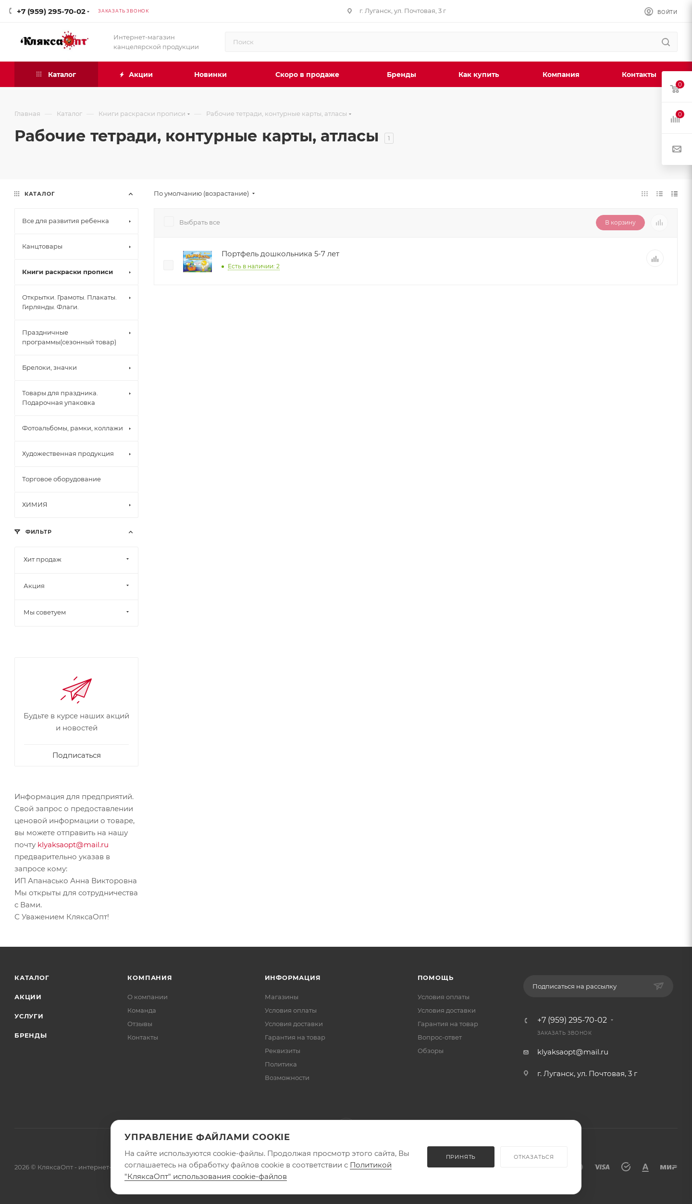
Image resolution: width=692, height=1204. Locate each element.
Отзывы (139, 1024)
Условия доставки (294, 1024)
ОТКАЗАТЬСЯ (534, 1157)
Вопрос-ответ (440, 1037)
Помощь (436, 977)
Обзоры (431, 1050)
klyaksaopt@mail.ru (73, 844)
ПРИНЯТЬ (461, 1157)
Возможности (287, 1077)
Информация (293, 977)
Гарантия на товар (295, 1037)
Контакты (142, 1037)
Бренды (30, 1035)
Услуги (29, 1016)
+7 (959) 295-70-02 (51, 11)
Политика (281, 1064)
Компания (149, 977)
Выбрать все (199, 222)
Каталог (31, 977)
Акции (28, 997)
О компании (147, 997)
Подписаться (76, 755)
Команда (141, 1010)
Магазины (281, 997)
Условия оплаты (291, 1010)
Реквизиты (282, 1050)
